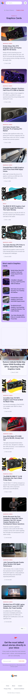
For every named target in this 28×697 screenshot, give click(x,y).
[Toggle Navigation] (25, 3)
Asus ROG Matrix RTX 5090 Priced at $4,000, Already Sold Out (13, 438)
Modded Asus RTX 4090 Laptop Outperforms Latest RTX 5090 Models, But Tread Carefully (14, 606)
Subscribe (21, 661)
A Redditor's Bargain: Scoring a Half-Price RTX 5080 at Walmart (13, 89)
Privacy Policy (7, 688)
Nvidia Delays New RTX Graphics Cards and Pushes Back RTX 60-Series (12, 48)
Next (23, 628)
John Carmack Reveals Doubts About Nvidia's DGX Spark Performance (13, 564)
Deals (4, 203)
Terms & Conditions (19, 688)
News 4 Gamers (9, 10)
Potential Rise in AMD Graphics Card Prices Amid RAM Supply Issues (13, 169)
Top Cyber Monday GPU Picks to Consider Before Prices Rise (14, 246)
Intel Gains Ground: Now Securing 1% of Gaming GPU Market (12, 129)
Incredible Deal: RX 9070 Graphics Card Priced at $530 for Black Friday (13, 399)
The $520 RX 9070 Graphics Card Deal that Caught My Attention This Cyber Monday (14, 208)
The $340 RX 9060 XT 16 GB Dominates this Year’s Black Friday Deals (12, 478)
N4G (15, 676)
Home (7, 686)
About (13, 686)
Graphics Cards (7, 43)
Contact (20, 686)
